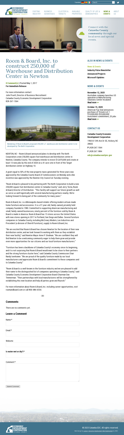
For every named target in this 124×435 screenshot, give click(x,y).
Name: (9, 319)
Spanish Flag (86, 2)
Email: (9, 330)
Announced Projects (96, 74)
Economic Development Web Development (100, 431)
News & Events (94, 66)
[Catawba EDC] (16, 11)
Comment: (11, 362)
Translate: (78, 2)
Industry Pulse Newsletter (99, 70)
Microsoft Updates (95, 77)
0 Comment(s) (12, 83)
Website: (10, 341)
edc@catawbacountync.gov (99, 155)
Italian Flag (89, 2)
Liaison (86, 431)
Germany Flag (82, 2)
